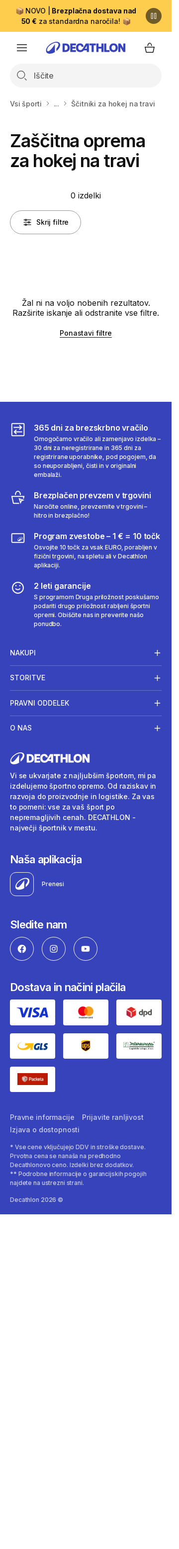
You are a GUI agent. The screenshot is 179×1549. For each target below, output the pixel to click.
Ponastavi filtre (86, 333)
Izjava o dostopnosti (45, 1129)
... (57, 103)
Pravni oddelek (39, 703)
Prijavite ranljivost (112, 1117)
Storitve (27, 678)
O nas (21, 728)
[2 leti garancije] (86, 604)
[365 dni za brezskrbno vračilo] (86, 450)
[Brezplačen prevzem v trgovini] (86, 504)
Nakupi (23, 652)
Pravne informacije (42, 1117)
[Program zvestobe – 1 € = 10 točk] (86, 550)
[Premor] (154, 16)
